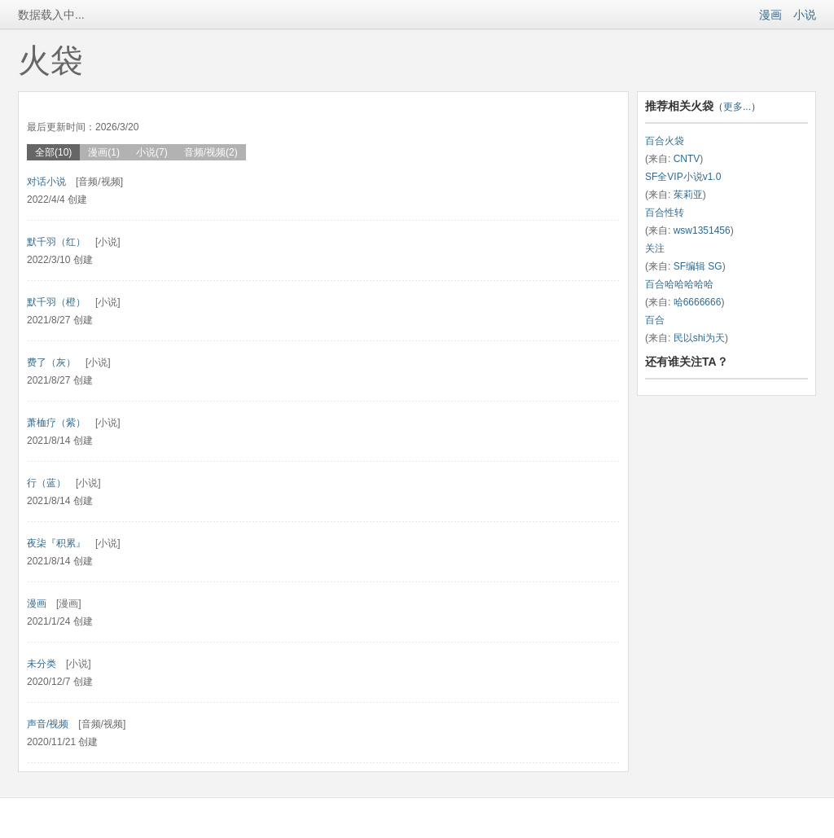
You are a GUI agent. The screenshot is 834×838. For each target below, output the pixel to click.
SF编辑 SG (698, 266)
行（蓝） (46, 483)
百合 (655, 320)
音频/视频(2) (211, 152)
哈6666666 (698, 302)
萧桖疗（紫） (56, 422)
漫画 (770, 14)
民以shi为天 (699, 338)
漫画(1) (104, 152)
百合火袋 (664, 141)
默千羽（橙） (56, 302)
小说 (804, 14)
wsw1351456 (702, 230)
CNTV (687, 159)
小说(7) (152, 152)
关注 (655, 248)
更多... (737, 106)
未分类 (41, 663)
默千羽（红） (56, 242)
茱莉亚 (688, 194)
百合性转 (664, 212)
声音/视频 (47, 724)
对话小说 (46, 181)
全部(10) (53, 152)
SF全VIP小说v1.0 (683, 176)
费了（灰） (51, 362)
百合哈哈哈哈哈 (679, 284)
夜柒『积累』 (56, 543)
